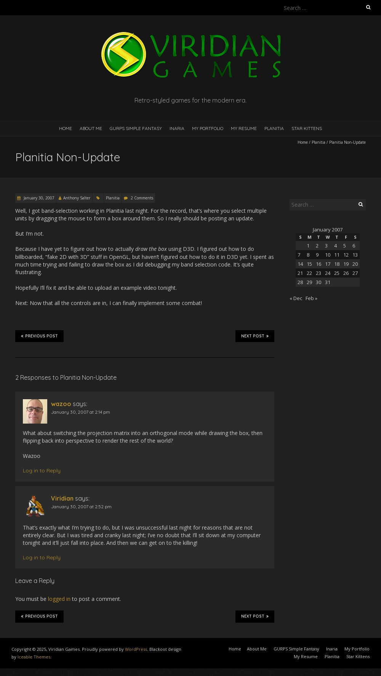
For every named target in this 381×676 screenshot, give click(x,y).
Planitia (274, 128)
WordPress (136, 649)
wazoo (61, 404)
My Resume (244, 128)
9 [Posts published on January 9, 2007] (317, 254)
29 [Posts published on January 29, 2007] (309, 282)
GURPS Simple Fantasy (136, 128)
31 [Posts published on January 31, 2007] (327, 282)
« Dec (296, 298)
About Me (91, 128)
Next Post (255, 336)
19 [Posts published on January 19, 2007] (346, 263)
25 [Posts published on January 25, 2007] (336, 273)
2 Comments (142, 198)
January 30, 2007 (38, 198)
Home (65, 128)
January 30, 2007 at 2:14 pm (80, 412)
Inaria (177, 128)
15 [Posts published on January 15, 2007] (309, 263)
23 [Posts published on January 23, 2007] (318, 273)
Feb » (311, 298)
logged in (59, 598)
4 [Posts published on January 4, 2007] (335, 245)
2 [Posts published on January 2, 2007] (317, 245)
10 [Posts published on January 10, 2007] (327, 254)
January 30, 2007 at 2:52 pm (81, 506)
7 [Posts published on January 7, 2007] (299, 254)
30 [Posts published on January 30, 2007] (318, 282)
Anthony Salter (76, 198)
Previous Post (39, 336)
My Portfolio (207, 128)
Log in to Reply (42, 470)
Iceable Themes (34, 657)
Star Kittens (306, 128)
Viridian (62, 498)
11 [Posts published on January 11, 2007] (336, 254)
